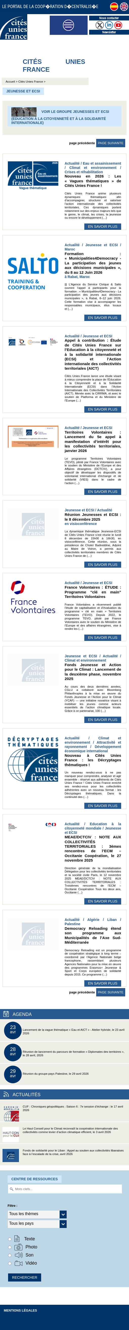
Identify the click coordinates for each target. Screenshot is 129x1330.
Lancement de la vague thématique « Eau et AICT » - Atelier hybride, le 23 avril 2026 (64, 1030)
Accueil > (12, 81)
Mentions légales (20, 1310)
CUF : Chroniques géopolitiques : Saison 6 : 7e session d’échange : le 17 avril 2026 (63, 1113)
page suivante (110, 143)
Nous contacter (109, 18)
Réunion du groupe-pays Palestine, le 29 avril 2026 (46, 1074)
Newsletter (109, 32)
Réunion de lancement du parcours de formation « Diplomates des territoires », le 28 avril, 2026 (64, 1052)
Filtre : (12, 1206)
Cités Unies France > (31, 81)
